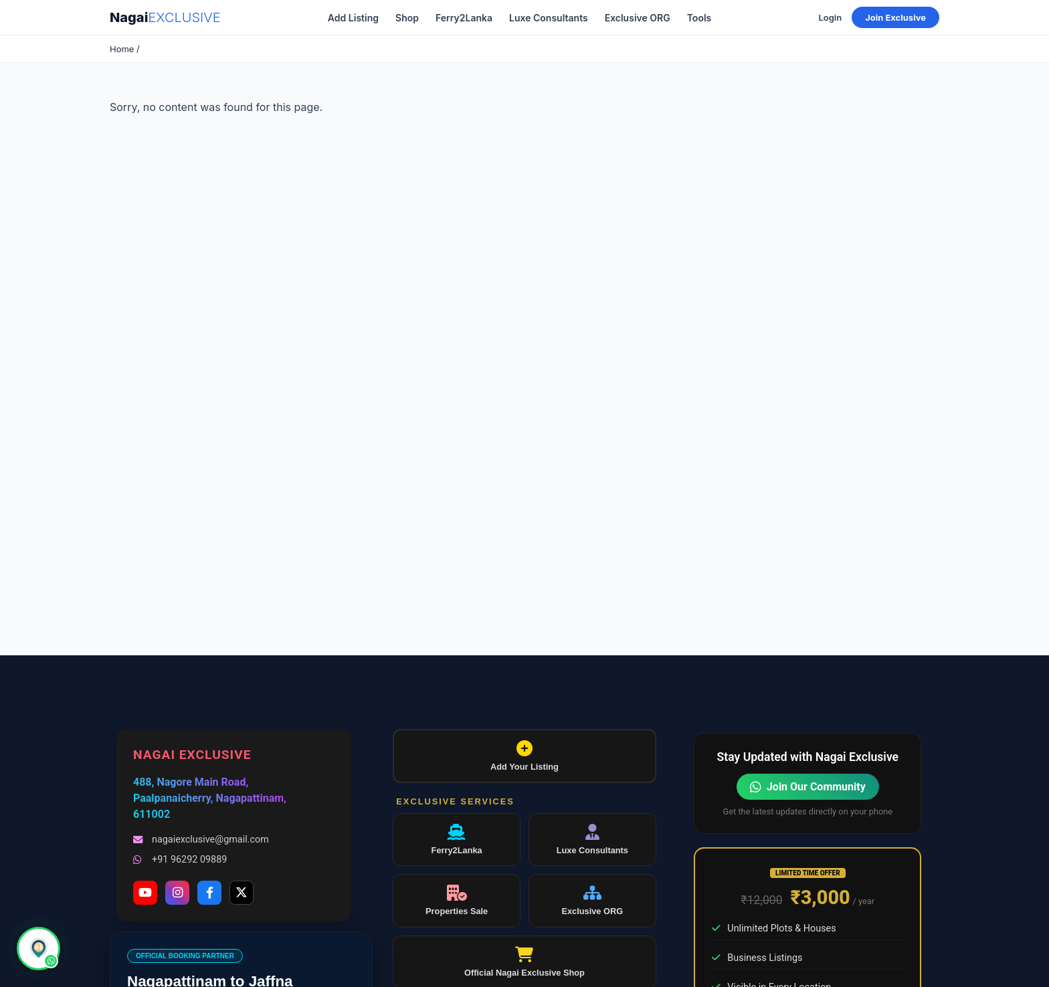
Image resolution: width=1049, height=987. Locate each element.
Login (830, 17)
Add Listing (353, 17)
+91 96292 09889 (180, 859)
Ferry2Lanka (464, 17)
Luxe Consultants (548, 17)
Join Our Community (808, 786)
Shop (407, 17)
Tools (699, 17)
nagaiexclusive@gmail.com (201, 839)
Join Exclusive (895, 17)
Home (122, 48)
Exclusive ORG (637, 17)
